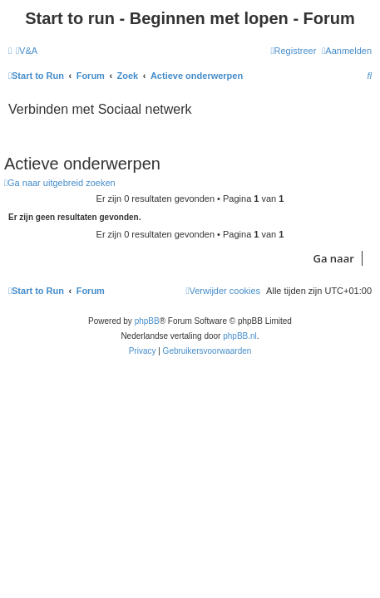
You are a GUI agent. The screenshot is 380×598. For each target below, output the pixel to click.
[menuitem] (26, 51)
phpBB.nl (240, 336)
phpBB (147, 321)
